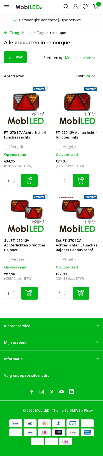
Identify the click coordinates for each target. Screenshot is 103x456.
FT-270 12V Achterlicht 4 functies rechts (25, 135)
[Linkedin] (71, 392)
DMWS (74, 410)
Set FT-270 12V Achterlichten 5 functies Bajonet (25, 245)
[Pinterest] (51, 392)
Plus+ (88, 410)
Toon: (80, 75)
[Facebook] (32, 392)
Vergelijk (14, 146)
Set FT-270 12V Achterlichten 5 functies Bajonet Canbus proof (76, 245)
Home (28, 32)
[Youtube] (61, 392)
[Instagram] (42, 392)
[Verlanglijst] (85, 7)
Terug (11, 32)
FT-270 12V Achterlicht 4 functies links (76, 135)
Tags (42, 32)
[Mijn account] (75, 7)
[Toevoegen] (29, 180)
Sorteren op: (53, 57)
